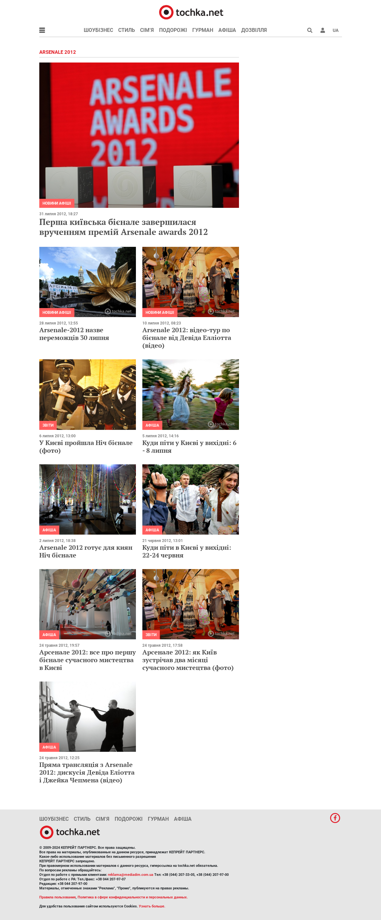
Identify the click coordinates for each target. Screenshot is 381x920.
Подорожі (173, 30)
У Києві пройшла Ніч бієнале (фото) (86, 446)
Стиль (126, 30)
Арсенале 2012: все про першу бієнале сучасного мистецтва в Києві (87, 660)
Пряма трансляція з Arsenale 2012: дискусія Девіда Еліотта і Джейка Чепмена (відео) (87, 772)
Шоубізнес (98, 30)
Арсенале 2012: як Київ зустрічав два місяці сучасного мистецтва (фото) (188, 660)
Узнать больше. (152, 906)
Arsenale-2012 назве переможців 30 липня (74, 333)
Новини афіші (57, 203)
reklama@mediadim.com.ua (130, 875)
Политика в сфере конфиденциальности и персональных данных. (133, 897)
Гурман (202, 30)
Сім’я (147, 30)
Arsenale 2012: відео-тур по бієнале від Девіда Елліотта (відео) (186, 337)
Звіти (48, 425)
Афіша (227, 30)
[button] (322, 30)
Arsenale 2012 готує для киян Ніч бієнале (85, 551)
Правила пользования (57, 897)
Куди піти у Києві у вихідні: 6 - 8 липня (189, 446)
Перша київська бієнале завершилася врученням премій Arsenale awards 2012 (123, 226)
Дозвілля (254, 30)
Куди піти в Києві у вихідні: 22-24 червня (186, 551)
